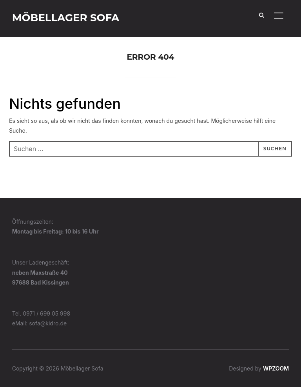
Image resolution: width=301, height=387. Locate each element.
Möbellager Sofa (66, 17)
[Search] (261, 15)
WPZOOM (276, 368)
